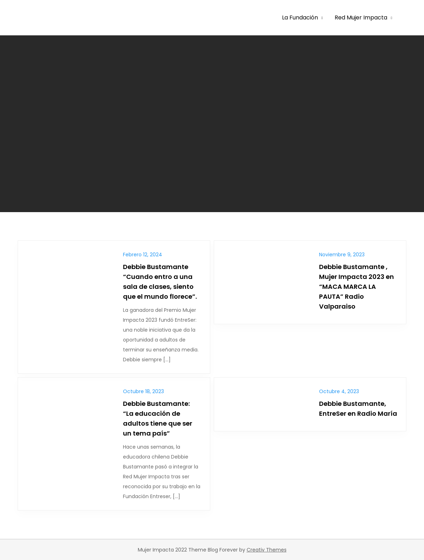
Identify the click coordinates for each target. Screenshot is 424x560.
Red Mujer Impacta (361, 17)
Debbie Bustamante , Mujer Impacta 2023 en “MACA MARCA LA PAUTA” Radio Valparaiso (356, 286)
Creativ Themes (267, 549)
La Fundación (300, 17)
